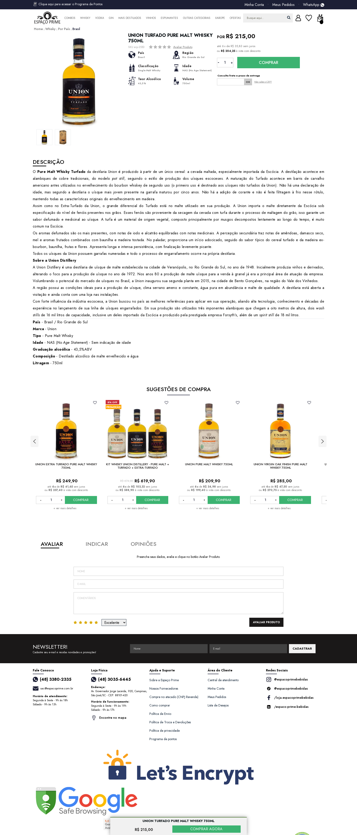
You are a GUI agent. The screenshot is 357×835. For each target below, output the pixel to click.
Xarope (220, 18)
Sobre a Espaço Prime (164, 680)
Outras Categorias (196, 18)
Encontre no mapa (108, 718)
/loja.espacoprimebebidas (290, 698)
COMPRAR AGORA (206, 829)
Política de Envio (160, 713)
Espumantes (169, 18)
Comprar (268, 63)
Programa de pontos (163, 739)
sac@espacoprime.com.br (56, 688)
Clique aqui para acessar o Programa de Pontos (67, 4)
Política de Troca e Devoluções (170, 722)
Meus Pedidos (283, 5)
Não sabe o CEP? (263, 82)
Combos (69, 18)
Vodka (99, 18)
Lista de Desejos (218, 705)
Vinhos (151, 18)
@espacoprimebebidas (287, 679)
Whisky (85, 18)
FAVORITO (95, 402)
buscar (289, 17)
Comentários (178, 603)
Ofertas (235, 18)
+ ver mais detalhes (65, 508)
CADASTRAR (302, 648)
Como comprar (159, 705)
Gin (111, 18)
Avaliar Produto (182, 47)
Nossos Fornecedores (163, 688)
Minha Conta (254, 5)
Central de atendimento (223, 680)
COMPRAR (81, 499)
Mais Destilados (129, 18)
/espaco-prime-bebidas (287, 707)
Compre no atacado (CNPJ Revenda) (173, 697)
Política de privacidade (164, 730)
